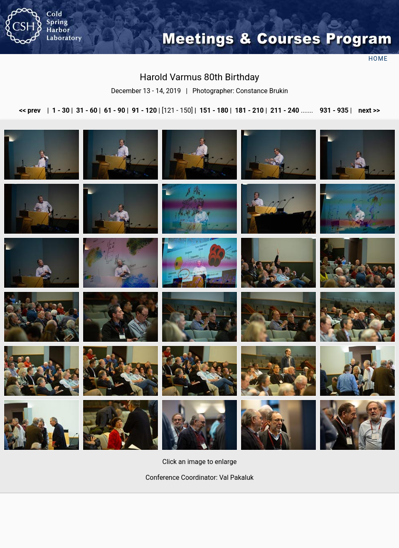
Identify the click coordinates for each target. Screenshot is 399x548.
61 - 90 (113, 110)
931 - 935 (333, 110)
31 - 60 (85, 110)
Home (378, 58)
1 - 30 (60, 110)
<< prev (32, 110)
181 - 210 (248, 110)
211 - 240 (283, 110)
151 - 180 (213, 110)
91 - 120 (143, 110)
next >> (366, 110)
